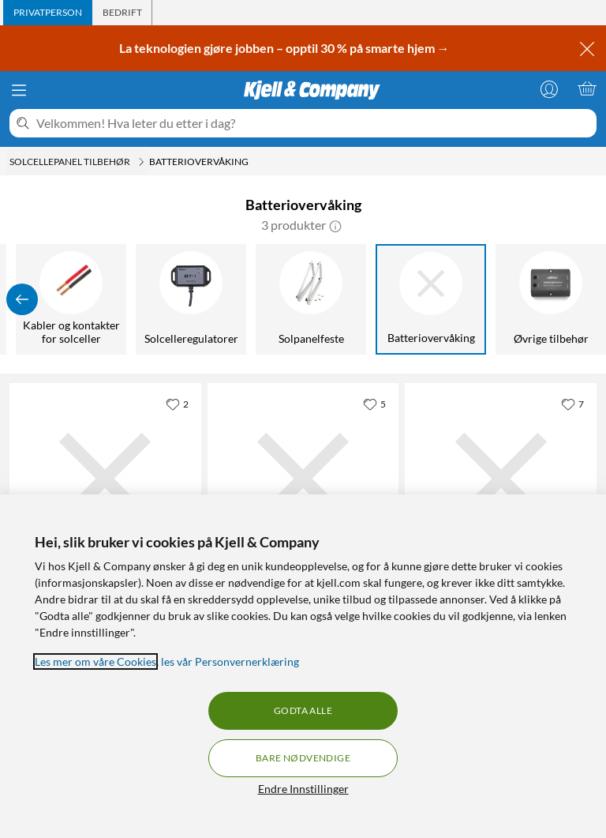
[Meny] (19, 90)
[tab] (47, 12)
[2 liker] (177, 403)
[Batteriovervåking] (430, 299)
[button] (335, 225)
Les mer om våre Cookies (95, 661)
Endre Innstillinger (303, 788)
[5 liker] (374, 403)
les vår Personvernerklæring (230, 661)
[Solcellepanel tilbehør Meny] (141, 161)
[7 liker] (572, 403)
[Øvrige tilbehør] (550, 299)
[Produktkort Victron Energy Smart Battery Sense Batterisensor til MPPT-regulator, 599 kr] (105, 479)
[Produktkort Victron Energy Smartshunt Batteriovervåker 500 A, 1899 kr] (501, 479)
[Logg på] (549, 88)
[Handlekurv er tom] (587, 88)
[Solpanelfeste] (310, 299)
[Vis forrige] (22, 299)
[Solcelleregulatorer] (191, 299)
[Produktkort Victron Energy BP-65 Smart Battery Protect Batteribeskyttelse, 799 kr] (303, 479)
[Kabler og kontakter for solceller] (71, 299)
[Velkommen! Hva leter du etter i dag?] (313, 123)
